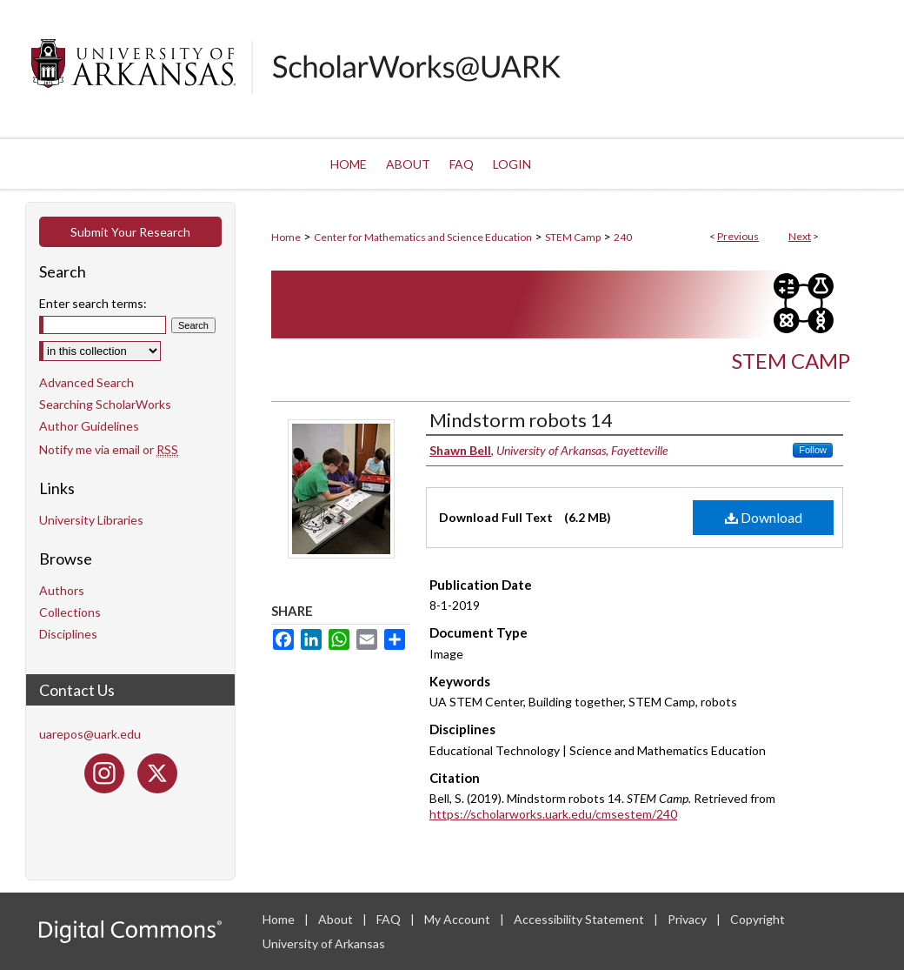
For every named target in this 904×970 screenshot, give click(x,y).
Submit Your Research (130, 231)
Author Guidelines (89, 425)
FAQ (389, 919)
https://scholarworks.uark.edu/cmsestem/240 (553, 813)
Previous (738, 236)
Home (286, 237)
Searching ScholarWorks (105, 404)
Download (763, 517)
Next (799, 236)
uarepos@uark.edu (90, 733)
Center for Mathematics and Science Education (423, 237)
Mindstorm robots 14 (521, 419)
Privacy (688, 919)
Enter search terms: (93, 303)
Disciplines (68, 633)
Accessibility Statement (580, 919)
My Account (458, 919)
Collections (70, 612)
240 (623, 237)
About (337, 919)
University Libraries (91, 519)
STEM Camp (573, 237)
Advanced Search (86, 382)
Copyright (757, 919)
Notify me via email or (108, 449)
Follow (813, 450)
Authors (61, 590)
